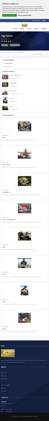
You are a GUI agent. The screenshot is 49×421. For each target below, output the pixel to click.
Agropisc (9, 52)
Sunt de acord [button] (7, 15)
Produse (28, 28)
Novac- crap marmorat (9, 219)
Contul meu (36, 20)
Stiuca (4, 274)
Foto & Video (5, 385)
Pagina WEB (15, 45)
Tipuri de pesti (22, 52)
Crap (3, 137)
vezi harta (3, 405)
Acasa (15, 28)
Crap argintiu (6, 192)
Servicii (22, 28)
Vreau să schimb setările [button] (24, 15)
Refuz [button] (14, 15)
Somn (3, 329)
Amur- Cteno (6, 165)
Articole (36, 28)
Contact (44, 28)
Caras (3, 247)
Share (4, 45)
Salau (3, 301)
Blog (3, 388)
